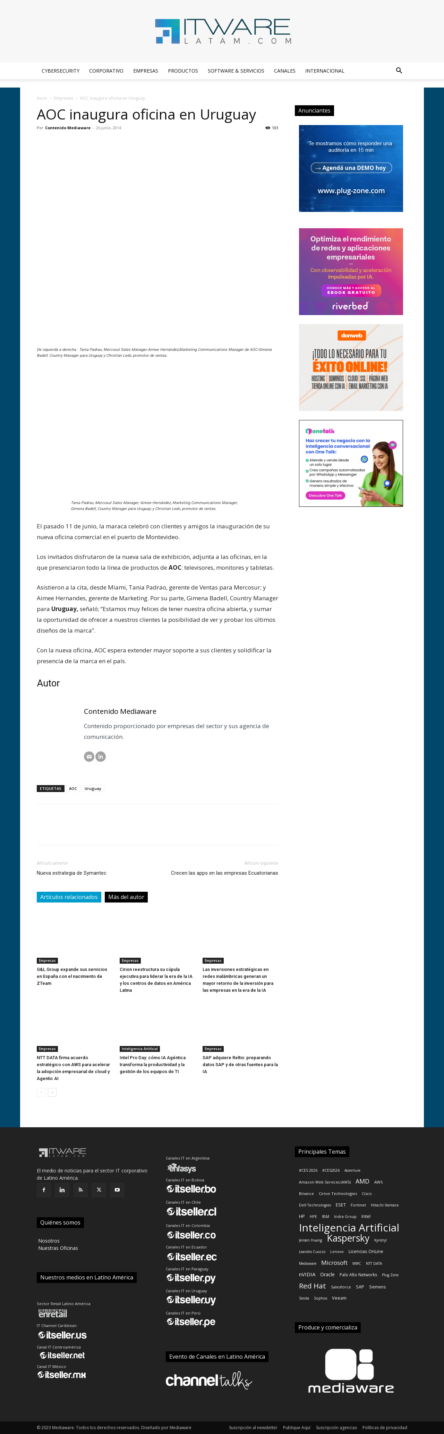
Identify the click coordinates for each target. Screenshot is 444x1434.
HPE (313, 1216)
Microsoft (334, 1262)
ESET (341, 1205)
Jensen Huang (310, 1240)
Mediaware (307, 1263)
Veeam (339, 1298)
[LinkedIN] (100, 756)
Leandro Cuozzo (312, 1251)
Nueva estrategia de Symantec (71, 873)
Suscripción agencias (336, 1428)
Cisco (367, 1193)
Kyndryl (380, 1240)
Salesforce (341, 1286)
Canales (285, 70)
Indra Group (345, 1216)
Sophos (320, 1298)
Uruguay (93, 788)
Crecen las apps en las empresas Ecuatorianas (224, 873)
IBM (325, 1216)
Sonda (304, 1298)
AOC (73, 788)
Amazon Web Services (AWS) (325, 1182)
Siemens (377, 1287)
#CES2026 (331, 1170)
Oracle (327, 1274)
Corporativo (106, 70)
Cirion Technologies (338, 1193)
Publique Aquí (296, 1428)
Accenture (352, 1170)
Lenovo (337, 1251)
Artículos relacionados (69, 897)
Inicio (42, 98)
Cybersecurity (60, 70)
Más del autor (126, 897)
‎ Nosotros (48, 1240)
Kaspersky (348, 1238)
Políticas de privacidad (384, 1428)
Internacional (324, 70)
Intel (365, 1216)
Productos (183, 70)
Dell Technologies (315, 1205)
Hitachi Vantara (385, 1205)
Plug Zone (390, 1274)
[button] (399, 71)
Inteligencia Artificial (140, 1048)
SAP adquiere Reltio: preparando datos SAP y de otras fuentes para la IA (240, 1064)
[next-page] (52, 1092)
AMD (362, 1181)
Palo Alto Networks (358, 1275)
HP (302, 1216)
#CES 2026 (308, 1170)
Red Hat (312, 1285)
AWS (378, 1182)
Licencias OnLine (366, 1251)
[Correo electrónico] (89, 756)
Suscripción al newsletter (253, 1428)
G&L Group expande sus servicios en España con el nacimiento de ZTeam (72, 976)
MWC (356, 1263)
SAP (360, 1287)
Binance (306, 1193)
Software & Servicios (236, 70)
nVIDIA (307, 1274)
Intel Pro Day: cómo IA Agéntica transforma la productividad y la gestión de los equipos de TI (153, 1064)
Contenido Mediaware (68, 127)
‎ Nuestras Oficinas (57, 1248)
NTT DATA (374, 1263)
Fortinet (358, 1205)
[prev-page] (41, 1092)
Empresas (145, 70)
